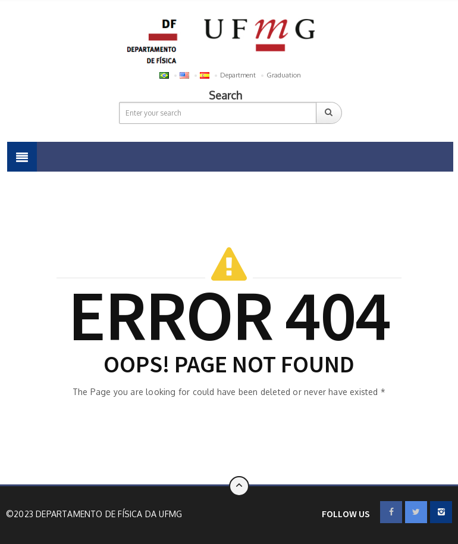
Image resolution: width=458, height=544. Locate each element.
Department (238, 75)
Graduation (283, 75)
